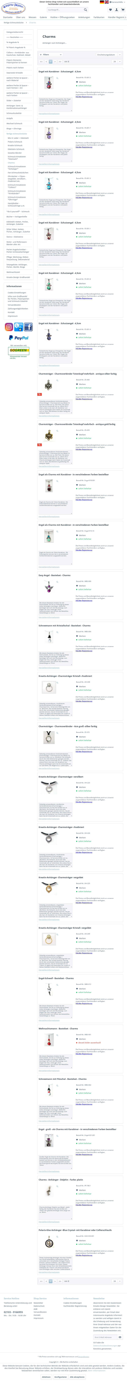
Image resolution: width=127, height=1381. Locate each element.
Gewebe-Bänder (15, 153)
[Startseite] (7, 17)
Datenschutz (39, 1306)
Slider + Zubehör (14, 100)
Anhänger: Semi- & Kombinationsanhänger (17, 106)
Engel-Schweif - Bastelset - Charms (56, 978)
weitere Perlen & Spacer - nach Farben (18, 94)
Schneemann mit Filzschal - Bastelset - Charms (63, 1079)
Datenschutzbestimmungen (105, 1345)
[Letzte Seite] (60, 62)
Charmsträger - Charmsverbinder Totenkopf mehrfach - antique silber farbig (78, 374)
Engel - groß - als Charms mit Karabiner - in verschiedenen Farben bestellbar (77, 1129)
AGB (35, 1309)
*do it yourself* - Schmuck (18, 211)
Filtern (44, 54)
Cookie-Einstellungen (17, 292)
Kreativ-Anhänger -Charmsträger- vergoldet (61, 877)
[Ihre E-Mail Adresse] (105, 1337)
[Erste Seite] (41, 62)
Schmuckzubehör (14, 113)
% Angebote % (13, 42)
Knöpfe (10, 118)
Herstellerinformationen (49, 113)
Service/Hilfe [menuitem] (116, 2)
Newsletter (38, 1303)
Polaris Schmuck (15, 142)
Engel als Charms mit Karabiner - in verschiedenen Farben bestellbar (74, 474)
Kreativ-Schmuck (15, 145)
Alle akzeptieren (77, 1377)
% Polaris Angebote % (16, 47)
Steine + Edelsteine (15, 237)
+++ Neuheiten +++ (15, 37)
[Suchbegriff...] (67, 9)
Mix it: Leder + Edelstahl (18, 138)
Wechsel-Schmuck (14, 123)
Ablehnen (46, 1377)
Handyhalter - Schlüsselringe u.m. (16, 204)
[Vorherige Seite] (46, 62)
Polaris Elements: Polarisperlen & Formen (17, 61)
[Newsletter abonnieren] (120, 1337)
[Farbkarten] (99, 17)
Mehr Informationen (96, 1370)
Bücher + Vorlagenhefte (17, 216)
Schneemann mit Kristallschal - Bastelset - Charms (64, 625)
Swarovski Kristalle (15, 73)
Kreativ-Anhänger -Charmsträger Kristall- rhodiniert (65, 676)
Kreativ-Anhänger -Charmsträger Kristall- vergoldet (65, 928)
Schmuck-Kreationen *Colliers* (17, 186)
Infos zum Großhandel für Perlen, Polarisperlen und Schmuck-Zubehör (18, 298)
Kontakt (11, 312)
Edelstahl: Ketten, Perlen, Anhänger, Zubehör (17, 222)
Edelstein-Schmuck (16, 149)
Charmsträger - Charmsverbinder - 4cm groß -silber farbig (68, 726)
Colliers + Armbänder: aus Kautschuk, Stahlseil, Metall (18, 53)
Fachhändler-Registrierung (75, 1306)
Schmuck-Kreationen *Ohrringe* (17, 198)
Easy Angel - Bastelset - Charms (54, 575)
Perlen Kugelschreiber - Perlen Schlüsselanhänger (18, 250)
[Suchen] (85, 9)
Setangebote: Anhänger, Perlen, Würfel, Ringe (17, 265)
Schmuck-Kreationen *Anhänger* (17, 167)
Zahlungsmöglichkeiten (18, 308)
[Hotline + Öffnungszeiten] (62, 17)
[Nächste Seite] (55, 62)
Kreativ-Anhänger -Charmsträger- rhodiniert (61, 827)
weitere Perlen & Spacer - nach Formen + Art (18, 86)
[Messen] (32, 17)
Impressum (13, 316)
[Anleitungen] (84, 17)
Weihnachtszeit (13, 272)
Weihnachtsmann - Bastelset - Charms (58, 1028)
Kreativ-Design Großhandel (18, 277)
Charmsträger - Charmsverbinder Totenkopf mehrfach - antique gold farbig (77, 424)
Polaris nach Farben (15, 67)
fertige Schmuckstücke (17, 133)
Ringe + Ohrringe (14, 128)
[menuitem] (67, 9)
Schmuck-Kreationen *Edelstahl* (17, 157)
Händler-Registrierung (84, 97)
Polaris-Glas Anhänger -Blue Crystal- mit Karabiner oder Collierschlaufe (75, 1230)
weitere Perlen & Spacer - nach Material (18, 79)
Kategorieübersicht (15, 32)
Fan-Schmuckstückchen (18, 172)
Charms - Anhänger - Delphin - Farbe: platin (61, 1179)
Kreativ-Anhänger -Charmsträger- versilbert (61, 776)
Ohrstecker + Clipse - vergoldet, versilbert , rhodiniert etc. (17, 178)
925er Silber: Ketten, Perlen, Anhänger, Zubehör (18, 230)
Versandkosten (14, 305)
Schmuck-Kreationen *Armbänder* (17, 192)
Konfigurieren (61, 1377)
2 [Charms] (50, 61)
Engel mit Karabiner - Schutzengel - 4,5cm (60, 71)
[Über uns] (20, 17)
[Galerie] (43, 17)
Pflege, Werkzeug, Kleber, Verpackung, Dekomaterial (18, 258)
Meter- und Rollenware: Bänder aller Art (17, 243)
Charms (11, 162)
